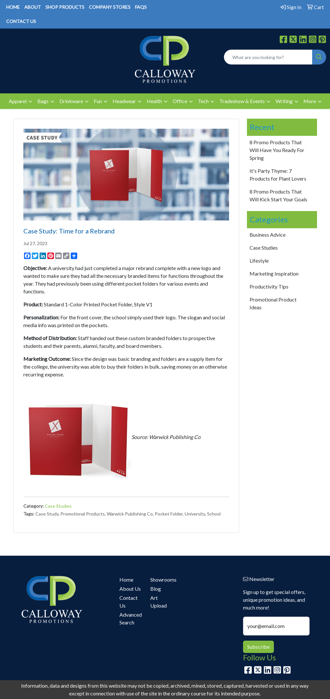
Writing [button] (284, 101)
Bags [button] (43, 101)
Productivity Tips (269, 286)
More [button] (309, 101)
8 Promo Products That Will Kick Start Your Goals (278, 195)
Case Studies (58, 506)
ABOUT (32, 7)
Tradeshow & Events (242, 101)
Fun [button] (98, 101)
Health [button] (154, 101)
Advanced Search (130, 618)
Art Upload (158, 602)
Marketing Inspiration (274, 273)
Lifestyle (259, 260)
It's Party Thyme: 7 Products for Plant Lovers (278, 175)
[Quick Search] (268, 57)
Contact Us (128, 602)
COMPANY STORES (109, 7)
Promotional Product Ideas (273, 303)
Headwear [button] (124, 101)
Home (126, 579)
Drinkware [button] (71, 101)
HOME (13, 7)
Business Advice (268, 234)
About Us (130, 589)
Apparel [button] (18, 101)
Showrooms (161, 579)
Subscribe (258, 647)
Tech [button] (203, 101)
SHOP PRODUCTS (64, 7)
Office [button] (180, 101)
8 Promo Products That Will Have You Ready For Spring (277, 150)
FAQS (141, 7)
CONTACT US (21, 21)
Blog (155, 589)
